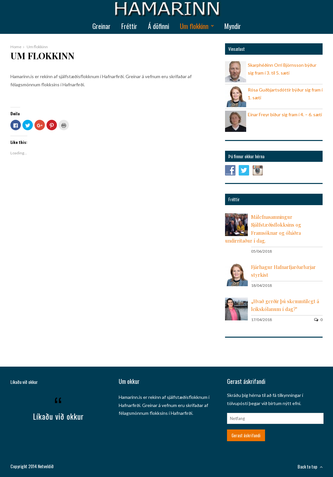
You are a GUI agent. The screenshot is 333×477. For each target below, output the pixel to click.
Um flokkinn (194, 26)
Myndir (232, 26)
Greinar (101, 26)
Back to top (310, 466)
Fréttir (129, 26)
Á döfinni (158, 26)
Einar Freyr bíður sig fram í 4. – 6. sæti (285, 114)
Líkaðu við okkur (24, 381)
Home (15, 46)
